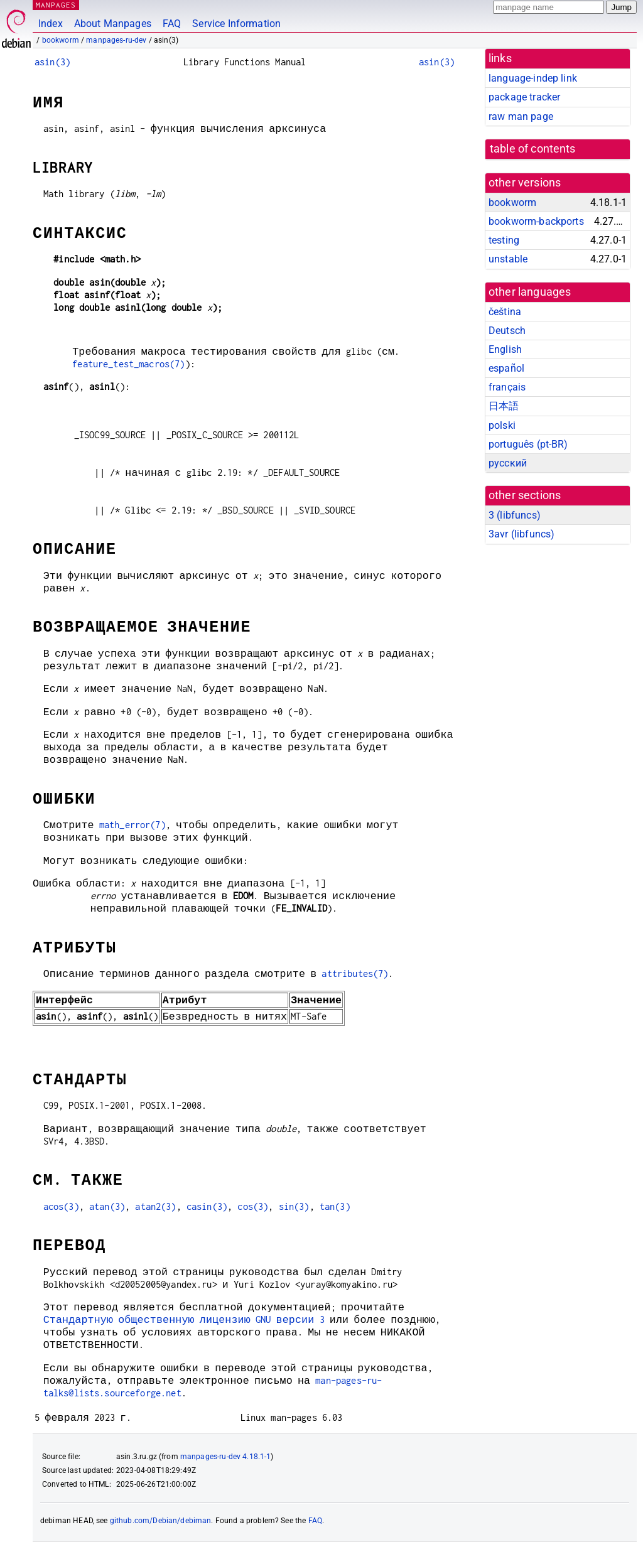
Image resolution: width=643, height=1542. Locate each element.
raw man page (521, 116)
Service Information (236, 24)
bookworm (60, 40)
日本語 (504, 406)
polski (502, 425)
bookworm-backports (536, 221)
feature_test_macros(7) (128, 364)
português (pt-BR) (528, 444)
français (507, 387)
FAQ (172, 24)
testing (504, 240)
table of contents (533, 149)
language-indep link (533, 78)
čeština (505, 312)
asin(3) (52, 62)
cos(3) (252, 1206)
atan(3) (107, 1206)
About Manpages (112, 24)
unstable (508, 259)
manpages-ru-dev (116, 40)
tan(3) (335, 1206)
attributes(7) (355, 973)
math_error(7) (132, 824)
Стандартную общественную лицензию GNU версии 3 (184, 1319)
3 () (515, 515)
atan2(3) (155, 1206)
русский (508, 463)
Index (50, 24)
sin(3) (294, 1206)
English (505, 349)
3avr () (521, 534)
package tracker (524, 97)
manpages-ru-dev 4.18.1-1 (225, 1456)
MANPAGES (56, 5)
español (506, 368)
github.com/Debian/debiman (161, 1520)
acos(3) (61, 1206)
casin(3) (206, 1206)
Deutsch (507, 331)
